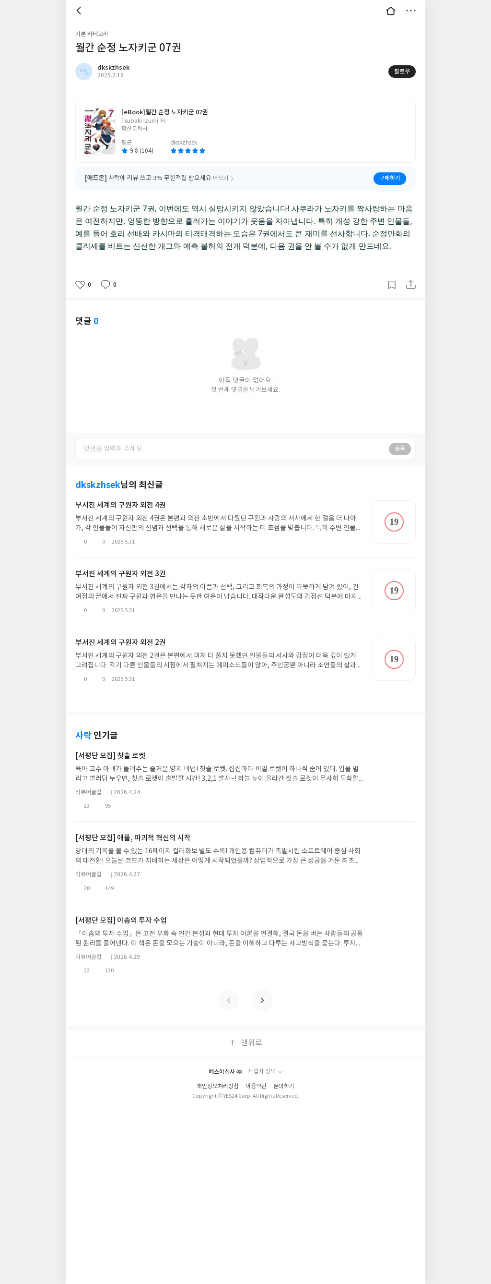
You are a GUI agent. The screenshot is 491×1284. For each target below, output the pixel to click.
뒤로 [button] (80, 10)
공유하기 (411, 285)
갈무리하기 (392, 285)
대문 (391, 10)
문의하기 (283, 1072)
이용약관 (256, 1072)
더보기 (411, 10)
